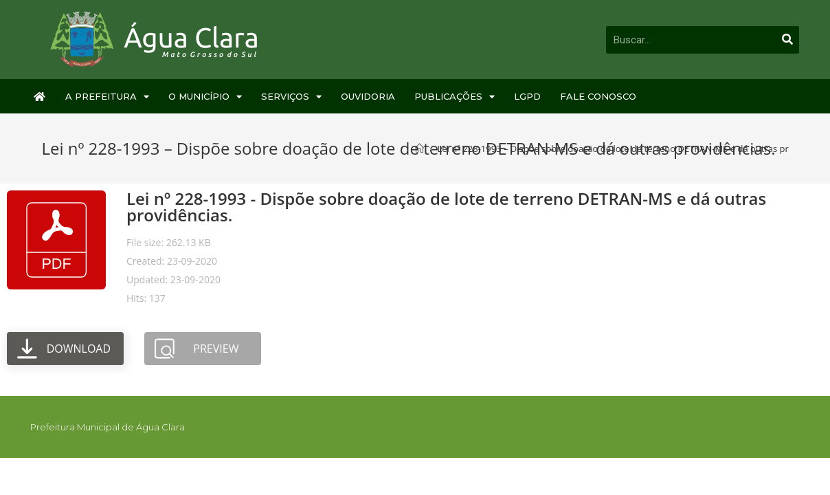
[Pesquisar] (787, 40)
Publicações (454, 96)
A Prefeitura (107, 96)
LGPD (527, 96)
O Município (205, 96)
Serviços (291, 96)
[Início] (419, 148)
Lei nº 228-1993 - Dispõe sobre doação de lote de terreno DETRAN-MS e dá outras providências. (446, 206)
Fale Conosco (598, 96)
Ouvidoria (368, 96)
